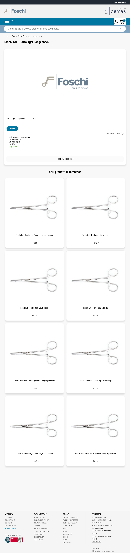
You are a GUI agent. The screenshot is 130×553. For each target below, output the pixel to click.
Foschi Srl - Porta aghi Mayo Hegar (96, 235)
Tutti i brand (67, 543)
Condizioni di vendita (41, 520)
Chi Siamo (8, 517)
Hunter (65, 529)
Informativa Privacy (41, 529)
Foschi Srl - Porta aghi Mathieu (95, 308)
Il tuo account (39, 517)
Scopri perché (10, 520)
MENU (10, 21)
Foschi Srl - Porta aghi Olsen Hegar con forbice (34, 235)
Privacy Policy (39, 534)
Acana (65, 540)
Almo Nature (67, 534)
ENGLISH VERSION (119, 2)
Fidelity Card (38, 540)
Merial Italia (67, 526)
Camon (65, 537)
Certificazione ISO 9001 (13, 535)
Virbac (65, 531)
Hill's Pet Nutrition (70, 517)
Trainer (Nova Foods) (70, 520)
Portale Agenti (11, 529)
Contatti (8, 523)
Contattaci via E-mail (99, 517)
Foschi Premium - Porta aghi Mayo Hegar (95, 380)
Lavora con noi (10, 526)
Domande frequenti (41, 523)
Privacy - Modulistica (41, 531)
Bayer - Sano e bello (70, 523)
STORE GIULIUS (96, 542)
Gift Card (37, 526)
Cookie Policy (39, 537)
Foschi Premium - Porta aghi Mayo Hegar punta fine (34, 380)
